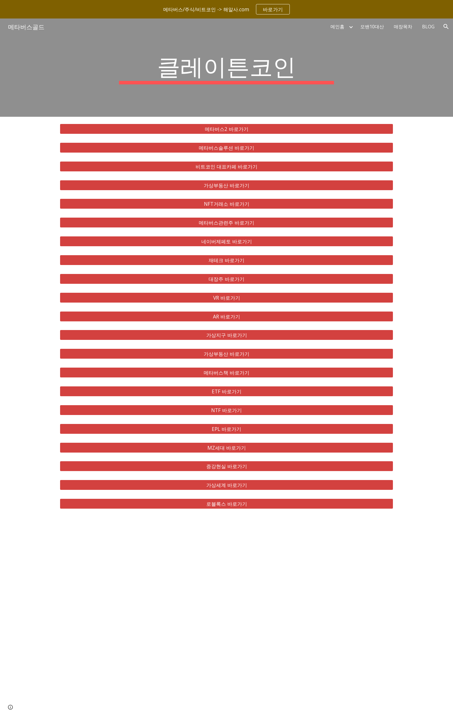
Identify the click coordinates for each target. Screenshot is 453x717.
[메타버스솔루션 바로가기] (226, 148)
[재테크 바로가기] (226, 260)
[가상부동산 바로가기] (226, 185)
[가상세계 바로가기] (226, 485)
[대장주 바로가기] (226, 279)
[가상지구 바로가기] (226, 335)
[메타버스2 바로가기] (226, 129)
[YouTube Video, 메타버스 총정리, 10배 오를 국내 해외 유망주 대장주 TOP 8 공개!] (226, 616)
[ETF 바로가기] (226, 391)
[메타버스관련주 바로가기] (226, 222)
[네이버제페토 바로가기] (226, 241)
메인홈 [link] (337, 26)
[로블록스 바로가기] (226, 504)
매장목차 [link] (403, 26)
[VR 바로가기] (226, 297)
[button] (446, 27)
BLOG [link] (428, 26)
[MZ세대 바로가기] (226, 447)
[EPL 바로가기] (226, 428)
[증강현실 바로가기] (226, 466)
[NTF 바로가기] (226, 410)
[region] (226, 9)
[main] (226, 68)
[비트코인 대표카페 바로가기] (226, 166)
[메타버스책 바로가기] (226, 372)
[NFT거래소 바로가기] (226, 204)
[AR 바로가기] (226, 316)
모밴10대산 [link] (372, 26)
